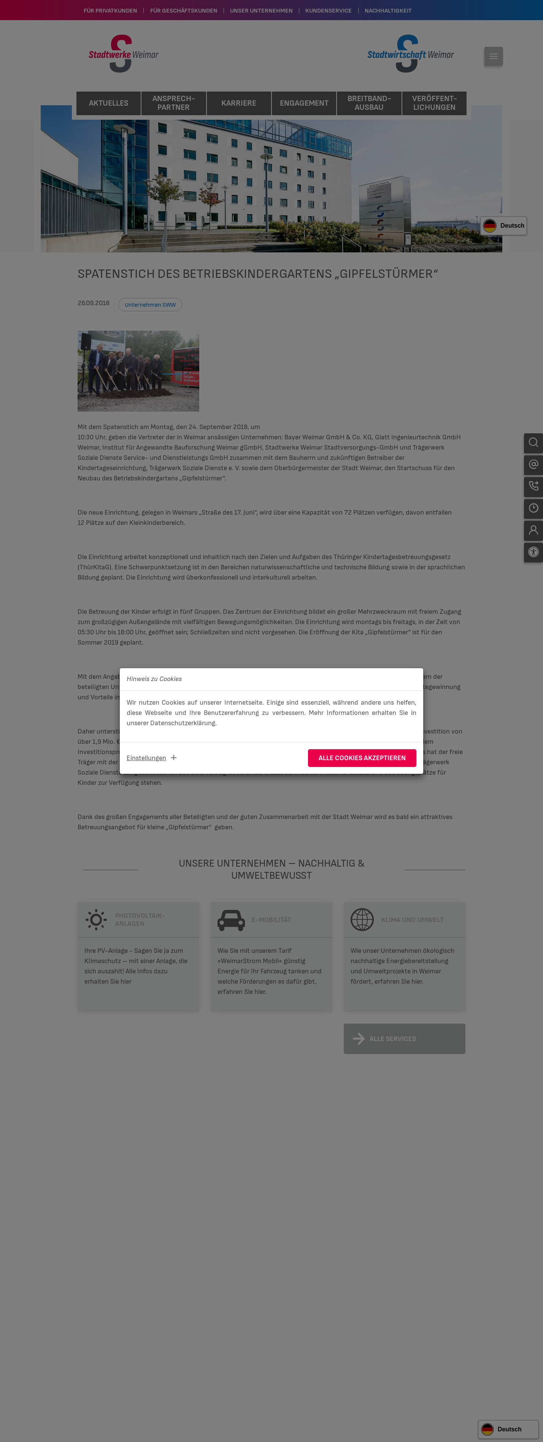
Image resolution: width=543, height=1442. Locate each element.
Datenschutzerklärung (182, 723)
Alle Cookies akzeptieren (362, 758)
